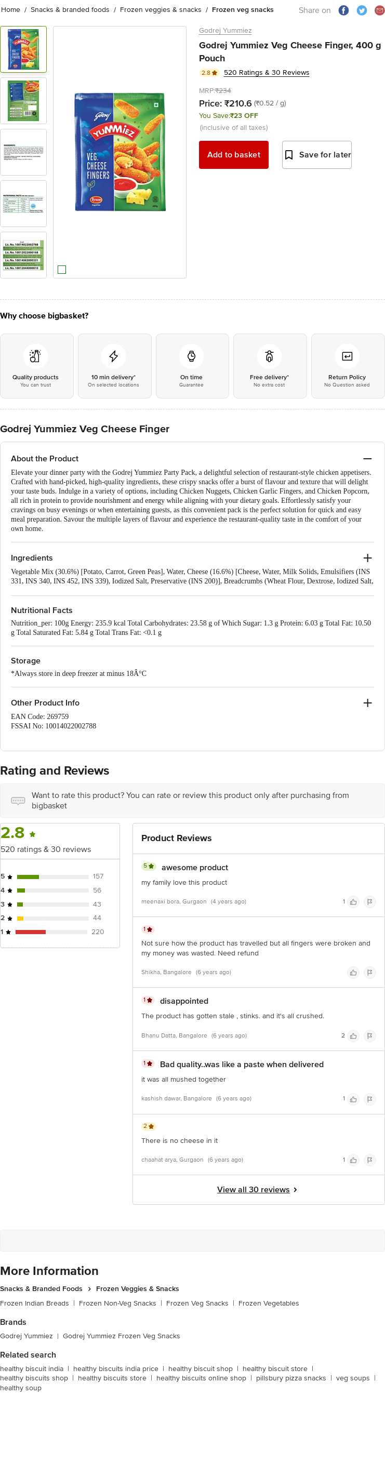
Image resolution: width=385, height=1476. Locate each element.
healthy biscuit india (34, 1368)
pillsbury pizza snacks (294, 1378)
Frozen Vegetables (268, 1303)
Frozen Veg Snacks (200, 1303)
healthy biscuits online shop (204, 1378)
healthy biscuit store (278, 1368)
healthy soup (21, 1388)
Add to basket (233, 155)
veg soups (356, 1378)
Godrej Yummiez (225, 30)
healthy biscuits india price (118, 1368)
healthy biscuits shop (37, 1378)
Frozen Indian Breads (37, 1303)
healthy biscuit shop (203, 1368)
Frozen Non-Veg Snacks (120, 1303)
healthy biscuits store (115, 1378)
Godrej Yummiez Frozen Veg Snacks (121, 1336)
